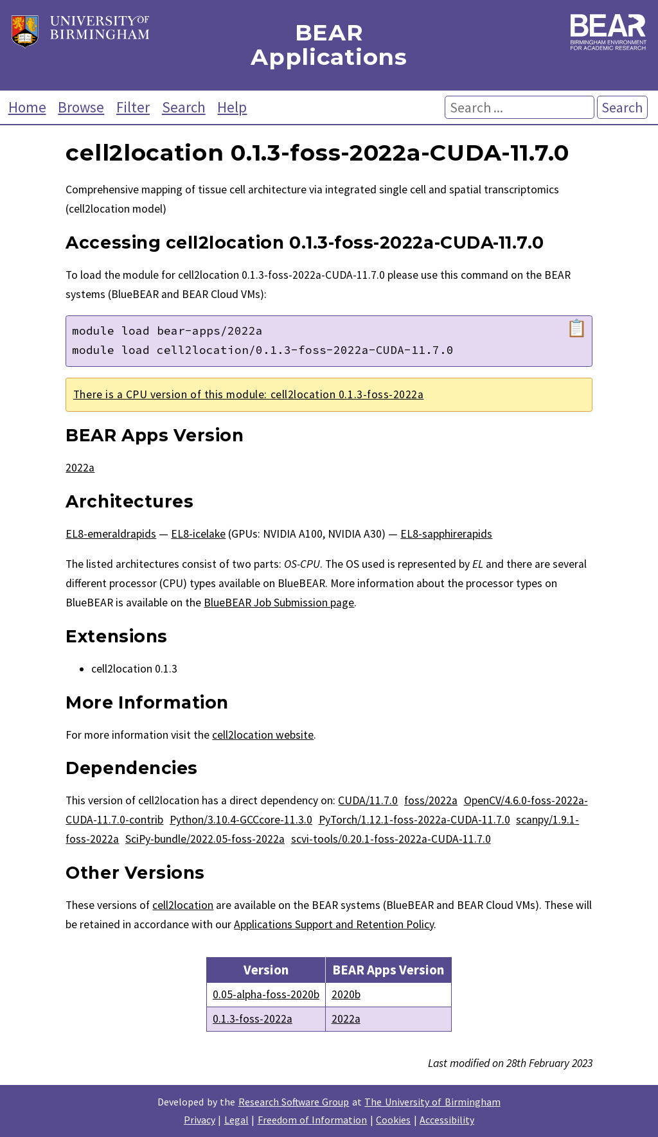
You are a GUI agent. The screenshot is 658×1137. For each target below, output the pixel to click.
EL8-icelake (198, 534)
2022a (80, 468)
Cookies (393, 1119)
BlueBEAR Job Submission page (279, 602)
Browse (81, 107)
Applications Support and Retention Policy (334, 924)
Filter (133, 107)
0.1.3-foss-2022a (252, 1019)
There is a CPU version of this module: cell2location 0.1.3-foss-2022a (248, 394)
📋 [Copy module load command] (576, 328)
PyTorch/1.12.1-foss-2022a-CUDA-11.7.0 (414, 820)
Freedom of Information (313, 1119)
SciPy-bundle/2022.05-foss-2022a (205, 839)
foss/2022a (431, 800)
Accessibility (447, 1119)
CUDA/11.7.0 (368, 800)
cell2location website (263, 735)
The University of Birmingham (432, 1101)
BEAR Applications (329, 45)
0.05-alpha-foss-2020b (266, 994)
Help (232, 107)
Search (184, 107)
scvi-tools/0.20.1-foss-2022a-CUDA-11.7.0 (391, 839)
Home (27, 107)
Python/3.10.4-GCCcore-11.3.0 (241, 820)
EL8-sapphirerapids (446, 534)
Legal (236, 1119)
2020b (346, 994)
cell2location (182, 905)
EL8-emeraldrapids (111, 534)
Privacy (199, 1119)
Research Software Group (294, 1101)
